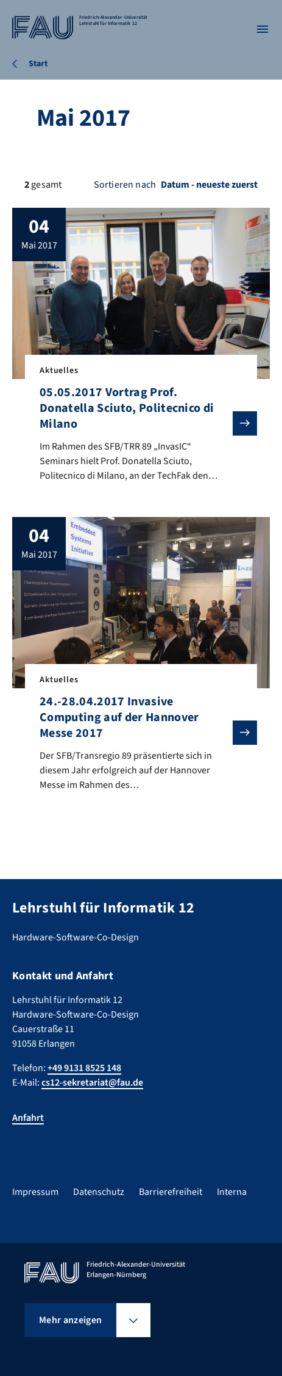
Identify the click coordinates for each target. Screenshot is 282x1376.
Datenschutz (98, 1192)
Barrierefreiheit (170, 1192)
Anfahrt (28, 1117)
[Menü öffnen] (262, 29)
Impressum (35, 1192)
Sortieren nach (125, 184)
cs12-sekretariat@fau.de (92, 1082)
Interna (232, 1192)
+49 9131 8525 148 (84, 1068)
